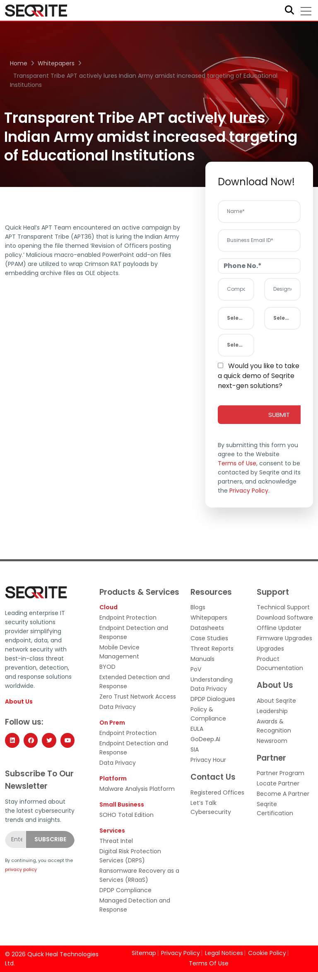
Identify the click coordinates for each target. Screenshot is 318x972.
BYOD (107, 667)
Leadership (272, 711)
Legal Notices (224, 953)
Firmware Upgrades (284, 638)
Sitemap (144, 953)
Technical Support (283, 607)
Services (112, 830)
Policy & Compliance (208, 714)
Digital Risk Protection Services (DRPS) (130, 855)
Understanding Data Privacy (211, 684)
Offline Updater (279, 628)
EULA (196, 729)
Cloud (108, 607)
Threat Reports (212, 648)
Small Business (121, 804)
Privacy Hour (208, 760)
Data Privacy (117, 707)
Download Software (285, 617)
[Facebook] (31, 740)
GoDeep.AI (205, 739)
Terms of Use (237, 463)
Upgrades (270, 648)
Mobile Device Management (119, 652)
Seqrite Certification (275, 808)
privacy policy (21, 870)
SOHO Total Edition (126, 815)
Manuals (202, 659)
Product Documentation (280, 663)
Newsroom (272, 741)
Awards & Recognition (274, 726)
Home (18, 63)
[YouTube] (67, 740)
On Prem (112, 722)
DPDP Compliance (125, 890)
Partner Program (280, 773)
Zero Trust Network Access (137, 696)
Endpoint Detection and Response (133, 632)
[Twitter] (49, 740)
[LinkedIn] (12, 740)
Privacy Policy (248, 490)
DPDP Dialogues (212, 699)
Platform (113, 778)
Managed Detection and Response (134, 905)
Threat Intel (116, 841)
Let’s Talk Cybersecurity (210, 807)
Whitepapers (56, 63)
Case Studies (209, 638)
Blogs (197, 607)
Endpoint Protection (128, 617)
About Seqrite (276, 701)
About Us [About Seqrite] (19, 702)
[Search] (289, 10)
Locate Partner (278, 783)
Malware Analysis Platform (137, 789)
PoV (195, 669)
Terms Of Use (209, 963)
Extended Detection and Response (134, 681)
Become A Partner (283, 794)
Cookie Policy (267, 953)
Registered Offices (217, 792)
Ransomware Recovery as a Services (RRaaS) (139, 875)
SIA (194, 749)
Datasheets (207, 628)
